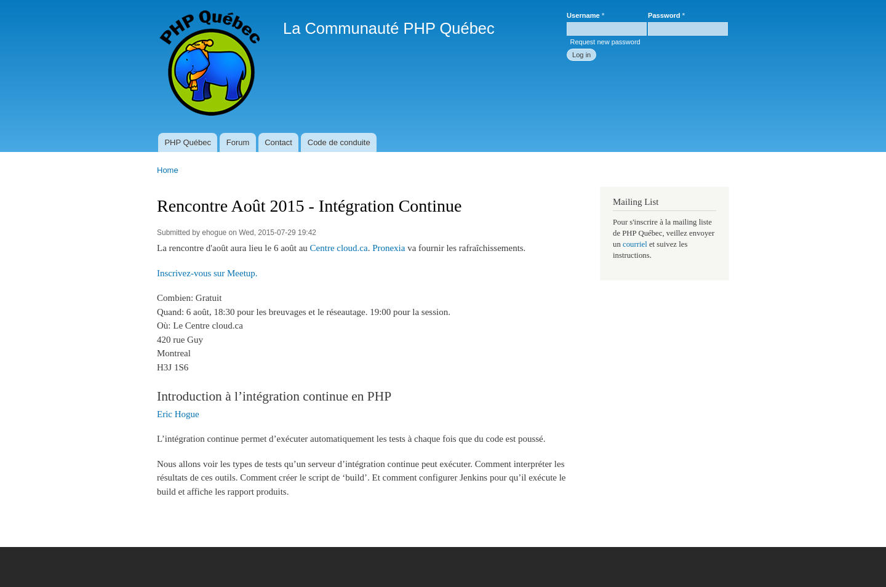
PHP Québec (187, 142)
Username (585, 15)
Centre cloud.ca (339, 248)
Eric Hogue (178, 414)
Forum (238, 142)
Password (666, 15)
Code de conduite (339, 142)
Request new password (605, 42)
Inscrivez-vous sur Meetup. (207, 273)
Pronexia (388, 248)
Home (167, 170)
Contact (278, 142)
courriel (635, 244)
